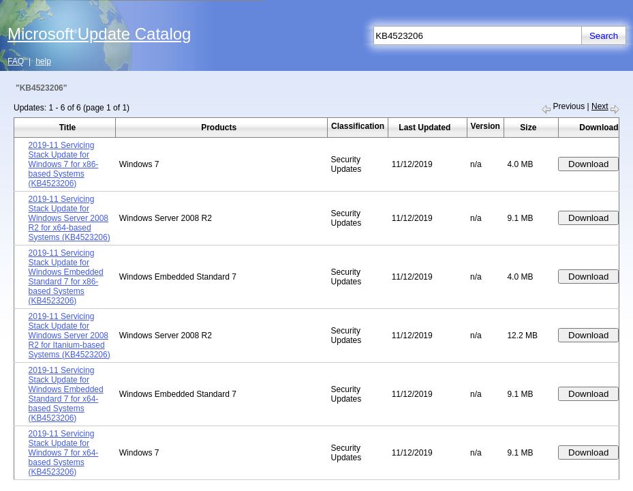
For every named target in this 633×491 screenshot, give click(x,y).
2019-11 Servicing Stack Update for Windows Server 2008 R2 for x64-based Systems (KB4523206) (69, 218)
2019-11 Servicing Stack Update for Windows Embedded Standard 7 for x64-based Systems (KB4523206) (66, 394)
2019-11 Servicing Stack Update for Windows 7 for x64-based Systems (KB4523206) (64, 453)
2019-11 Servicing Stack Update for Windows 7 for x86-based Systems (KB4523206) (64, 164)
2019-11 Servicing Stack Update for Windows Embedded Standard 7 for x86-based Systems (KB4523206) (66, 277)
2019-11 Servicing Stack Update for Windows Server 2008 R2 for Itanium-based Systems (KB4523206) (69, 335)
